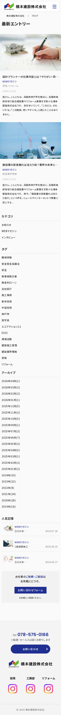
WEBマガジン (9, 231)
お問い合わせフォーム (30, 590)
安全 (4, 270)
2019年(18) (9, 506)
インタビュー (9, 237)
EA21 (5, 332)
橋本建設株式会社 (15, 15)
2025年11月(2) (11, 412)
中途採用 (7, 307)
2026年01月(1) (11, 400)
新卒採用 (7, 301)
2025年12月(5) (11, 406)
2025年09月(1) (11, 425)
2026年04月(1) (11, 381)
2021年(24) (9, 494)
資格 (4, 358)
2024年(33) (9, 475)
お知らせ (6, 224)
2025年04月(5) (11, 450)
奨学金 (5, 320)
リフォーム (7, 364)
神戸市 (5, 314)
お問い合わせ (30, 649)
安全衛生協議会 (11, 263)
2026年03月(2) (11, 387)
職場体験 (7, 257)
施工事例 (7, 295)
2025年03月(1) (11, 456)
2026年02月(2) (11, 393)
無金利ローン (9, 282)
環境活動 (7, 339)
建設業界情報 (9, 351)
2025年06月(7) (11, 437)
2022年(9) (8, 487)
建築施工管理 (9, 345)
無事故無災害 (9, 276)
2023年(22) (9, 481)
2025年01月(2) (11, 469)
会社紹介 (7, 289)
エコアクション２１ (11, 326)
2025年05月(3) (11, 443)
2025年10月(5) (11, 418)
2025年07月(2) (11, 431)
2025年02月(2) (11, 462)
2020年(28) (9, 500)
